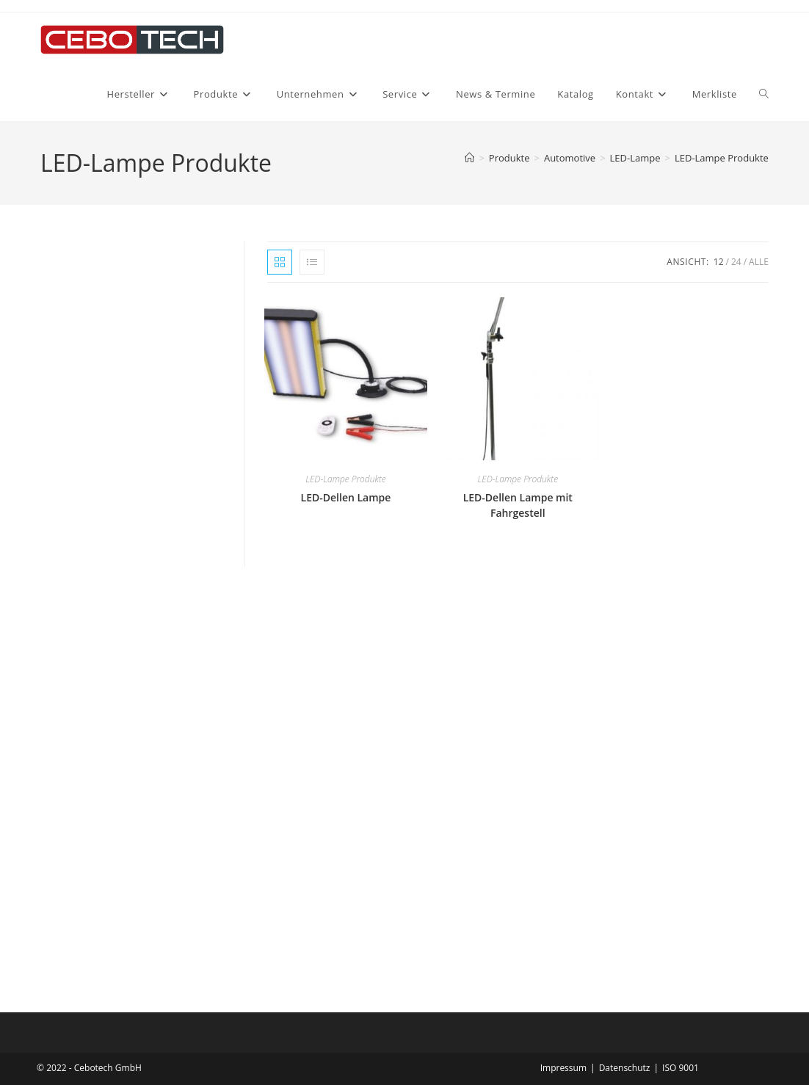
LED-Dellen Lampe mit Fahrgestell (518, 505)
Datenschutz (624, 1068)
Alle (759, 261)
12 (719, 261)
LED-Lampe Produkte (722, 157)
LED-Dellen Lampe (346, 497)
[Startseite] (469, 157)
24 (736, 261)
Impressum (563, 1068)
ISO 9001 (680, 1068)
